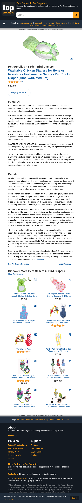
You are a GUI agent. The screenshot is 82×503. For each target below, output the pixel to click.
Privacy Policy (13, 452)
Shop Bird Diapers (15, 274)
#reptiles (20, 420)
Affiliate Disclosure (15, 448)
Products (34, 455)
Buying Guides (37, 452)
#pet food (65, 420)
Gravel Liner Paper (23, 349)
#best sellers (55, 420)
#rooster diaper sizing (40, 420)
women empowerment (52, 25)
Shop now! (41, 259)
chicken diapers (26, 23)
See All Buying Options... (18, 264)
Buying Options (19, 92)
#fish (28, 420)
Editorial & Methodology (17, 445)
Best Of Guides (37, 448)
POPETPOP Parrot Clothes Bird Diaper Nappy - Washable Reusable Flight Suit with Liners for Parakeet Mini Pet (58, 350)
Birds (31, 66)
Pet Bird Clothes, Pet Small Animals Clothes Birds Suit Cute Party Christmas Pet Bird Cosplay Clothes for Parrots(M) (23, 295)
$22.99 (12, 85)
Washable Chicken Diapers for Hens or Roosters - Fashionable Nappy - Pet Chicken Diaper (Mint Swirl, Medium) (40, 74)
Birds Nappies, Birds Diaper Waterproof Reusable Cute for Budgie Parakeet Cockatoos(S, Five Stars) (24, 321)
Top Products (13, 474)
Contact (11, 459)
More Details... (65, 264)
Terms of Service (14, 455)
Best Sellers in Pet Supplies (31, 3)
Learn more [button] (8, 499)
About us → (12, 435)
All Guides (35, 445)
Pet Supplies (16, 66)
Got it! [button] (74, 498)
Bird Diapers (45, 66)
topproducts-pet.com (20, 478)
